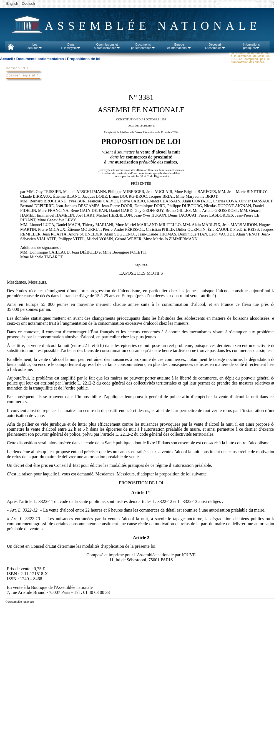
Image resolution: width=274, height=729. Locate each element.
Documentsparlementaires (143, 46)
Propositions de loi (83, 59)
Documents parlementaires (40, 59)
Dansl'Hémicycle (71, 46)
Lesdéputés (34, 46)
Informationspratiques (251, 46)
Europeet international (179, 46)
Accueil (6, 59)
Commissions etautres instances (107, 46)
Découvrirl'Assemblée (215, 46)
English (12, 3)
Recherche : (219, 4)
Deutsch (28, 3)
